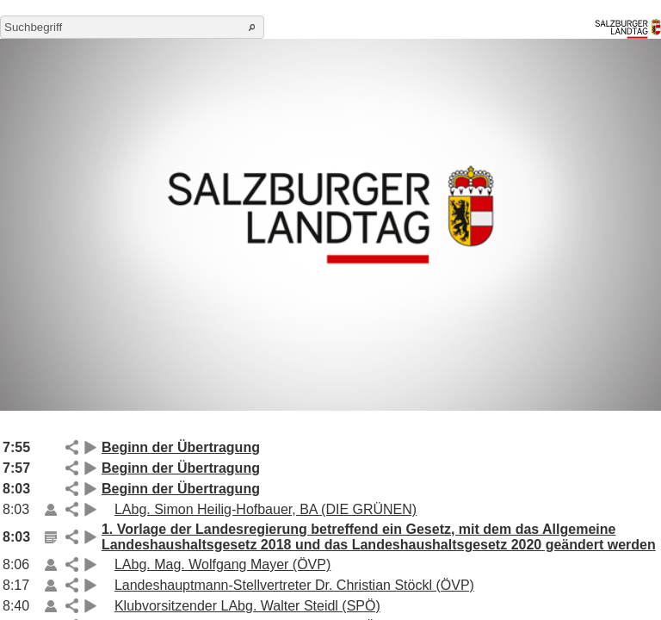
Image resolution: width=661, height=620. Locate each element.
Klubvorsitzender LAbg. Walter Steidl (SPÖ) (247, 605)
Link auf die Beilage (50, 510)
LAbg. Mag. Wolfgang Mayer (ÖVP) (222, 564)
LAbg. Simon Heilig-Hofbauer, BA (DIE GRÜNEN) (265, 509)
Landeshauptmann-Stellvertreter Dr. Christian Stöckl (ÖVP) (294, 585)
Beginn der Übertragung (181, 447)
